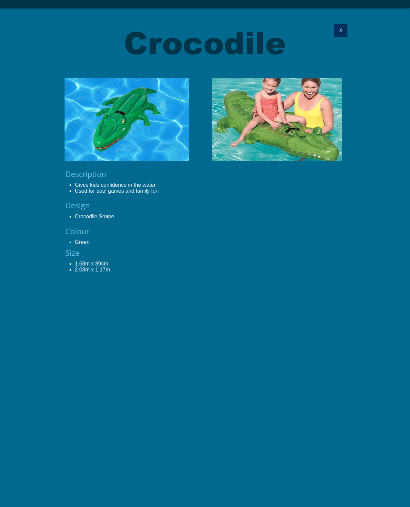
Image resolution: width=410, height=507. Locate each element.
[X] (340, 30)
